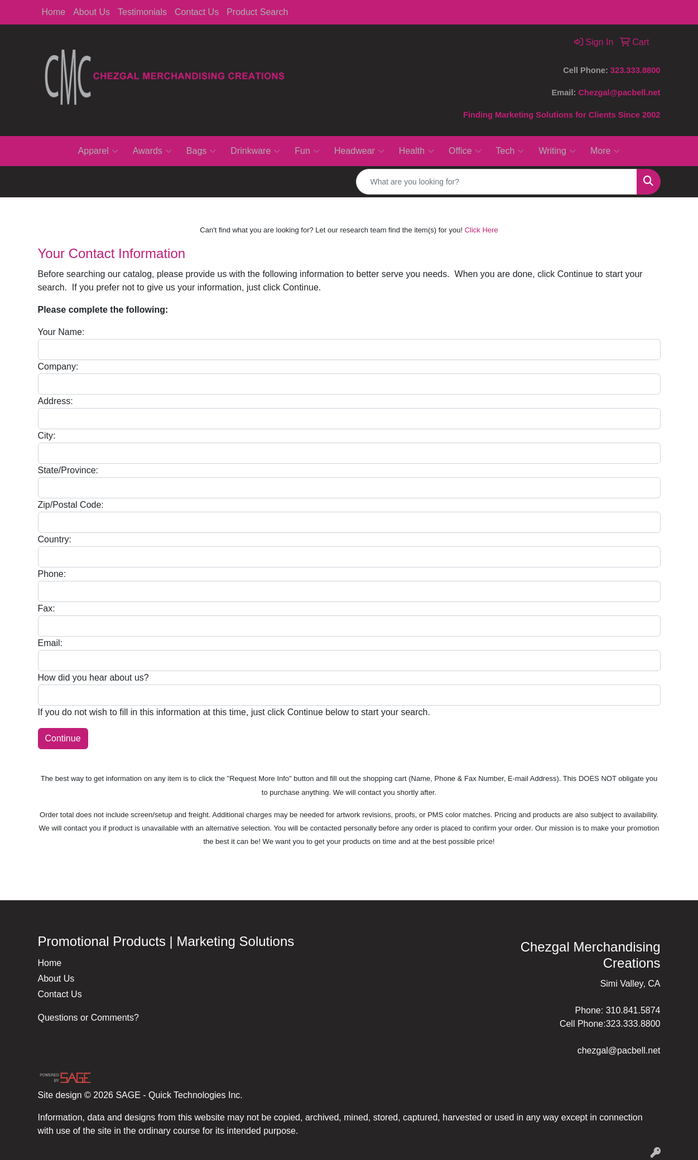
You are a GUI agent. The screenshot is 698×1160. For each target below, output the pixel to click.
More (605, 151)
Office (465, 151)
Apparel (98, 151)
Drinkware (255, 151)
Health (416, 151)
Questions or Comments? (88, 1017)
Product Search (257, 12)
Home (54, 12)
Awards (152, 151)
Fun (307, 151)
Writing (557, 151)
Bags (201, 151)
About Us (91, 12)
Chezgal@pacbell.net (619, 92)
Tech (510, 151)
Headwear (359, 151)
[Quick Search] (496, 182)
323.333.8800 (635, 70)
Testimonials (142, 12)
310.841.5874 (633, 1010)
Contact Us (197, 12)
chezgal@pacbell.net (619, 1050)
